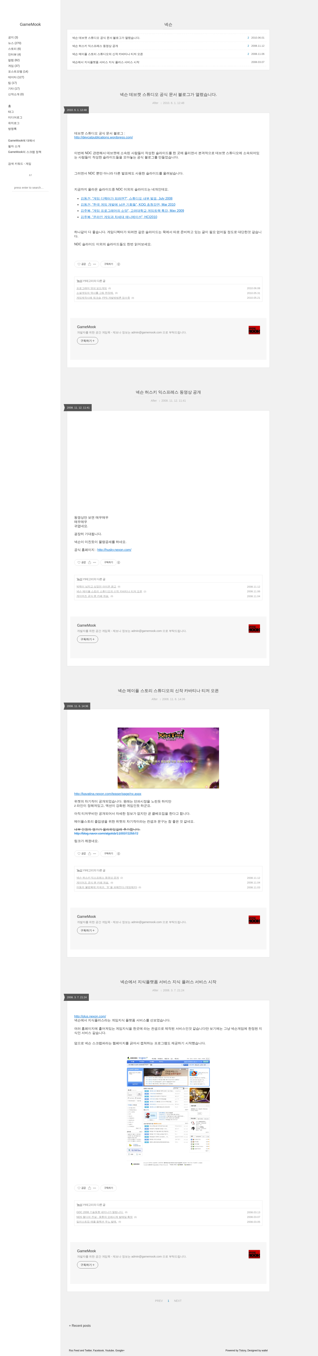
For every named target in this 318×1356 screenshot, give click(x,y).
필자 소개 (14, 146)
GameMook (30, 24)
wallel (265, 1350)
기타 (14, 88)
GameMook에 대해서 (21, 140)
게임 (14, 65)
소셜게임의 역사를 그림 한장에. (95, 292)
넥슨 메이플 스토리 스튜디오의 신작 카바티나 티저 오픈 (107, 54)
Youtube (109, 1350)
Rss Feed (74, 1350)
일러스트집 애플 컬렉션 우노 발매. (96, 1221)
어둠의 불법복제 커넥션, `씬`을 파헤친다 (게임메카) (106, 887)
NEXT (177, 1300)
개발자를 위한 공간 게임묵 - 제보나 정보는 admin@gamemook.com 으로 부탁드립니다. (132, 332)
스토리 (14, 48)
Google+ (120, 1350)
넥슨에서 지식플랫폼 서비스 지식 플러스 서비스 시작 (105, 62)
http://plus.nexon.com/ (90, 1016)
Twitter (88, 1350)
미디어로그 (15, 117)
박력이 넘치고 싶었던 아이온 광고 (96, 586)
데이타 (16, 77)
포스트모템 (18, 71)
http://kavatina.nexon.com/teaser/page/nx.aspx (107, 794)
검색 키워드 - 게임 (19, 163)
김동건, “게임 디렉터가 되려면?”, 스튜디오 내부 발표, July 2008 (127, 198)
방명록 (12, 128)
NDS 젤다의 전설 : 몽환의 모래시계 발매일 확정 (104, 1217)
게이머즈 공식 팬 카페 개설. (92, 596)
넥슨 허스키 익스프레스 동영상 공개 (95, 46)
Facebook (98, 1350)
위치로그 (13, 123)
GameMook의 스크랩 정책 (24, 152)
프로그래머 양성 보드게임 (91, 288)
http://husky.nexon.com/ (114, 549)
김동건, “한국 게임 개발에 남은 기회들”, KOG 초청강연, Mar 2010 (128, 204)
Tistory (242, 1350)
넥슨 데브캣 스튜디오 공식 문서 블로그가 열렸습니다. (106, 37)
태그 (11, 111)
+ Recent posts (80, 1325)
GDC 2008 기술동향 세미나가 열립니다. (100, 1212)
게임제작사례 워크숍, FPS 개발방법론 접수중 (103, 297)
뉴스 (14, 43)
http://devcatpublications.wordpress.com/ (103, 137)
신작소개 (16, 94)
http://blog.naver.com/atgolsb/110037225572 (106, 833)
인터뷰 (14, 54)
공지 (13, 37)
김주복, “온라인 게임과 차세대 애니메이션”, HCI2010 (119, 217)
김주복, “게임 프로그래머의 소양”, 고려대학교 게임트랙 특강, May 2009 (132, 210)
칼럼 (14, 60)
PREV (158, 1300)
